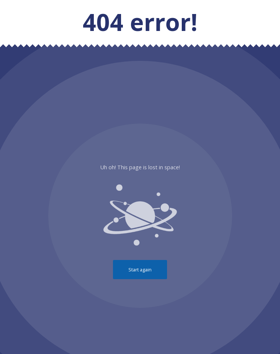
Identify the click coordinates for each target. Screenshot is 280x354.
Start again (140, 269)
